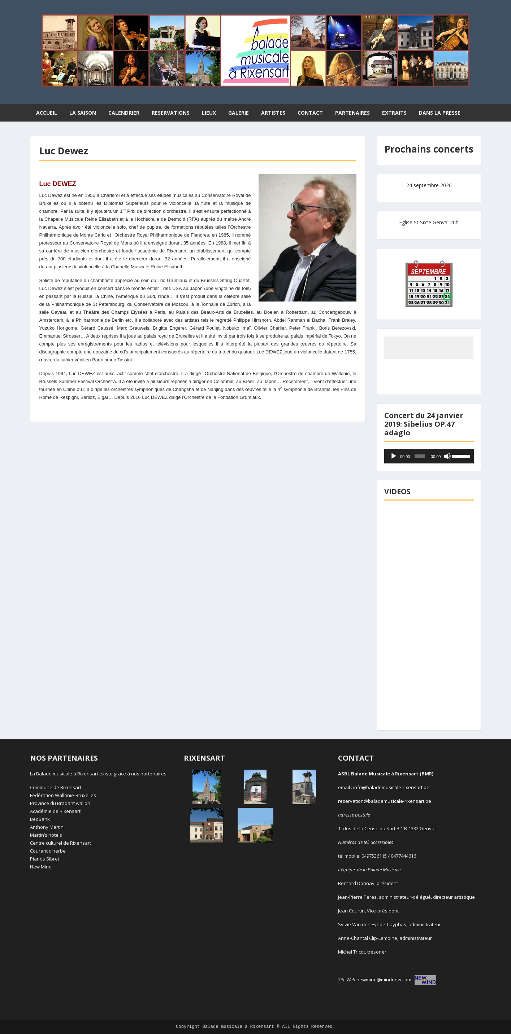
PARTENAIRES (352, 112)
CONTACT (310, 112)
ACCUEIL (46, 112)
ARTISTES (273, 112)
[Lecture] (393, 456)
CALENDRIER (123, 112)
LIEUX (209, 112)
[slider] (420, 456)
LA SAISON (82, 112)
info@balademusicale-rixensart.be (391, 787)
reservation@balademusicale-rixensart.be (384, 801)
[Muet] (447, 456)
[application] (429, 456)
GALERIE (238, 112)
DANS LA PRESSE (439, 112)
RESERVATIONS (171, 112)
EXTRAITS (394, 112)
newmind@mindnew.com (396, 979)
